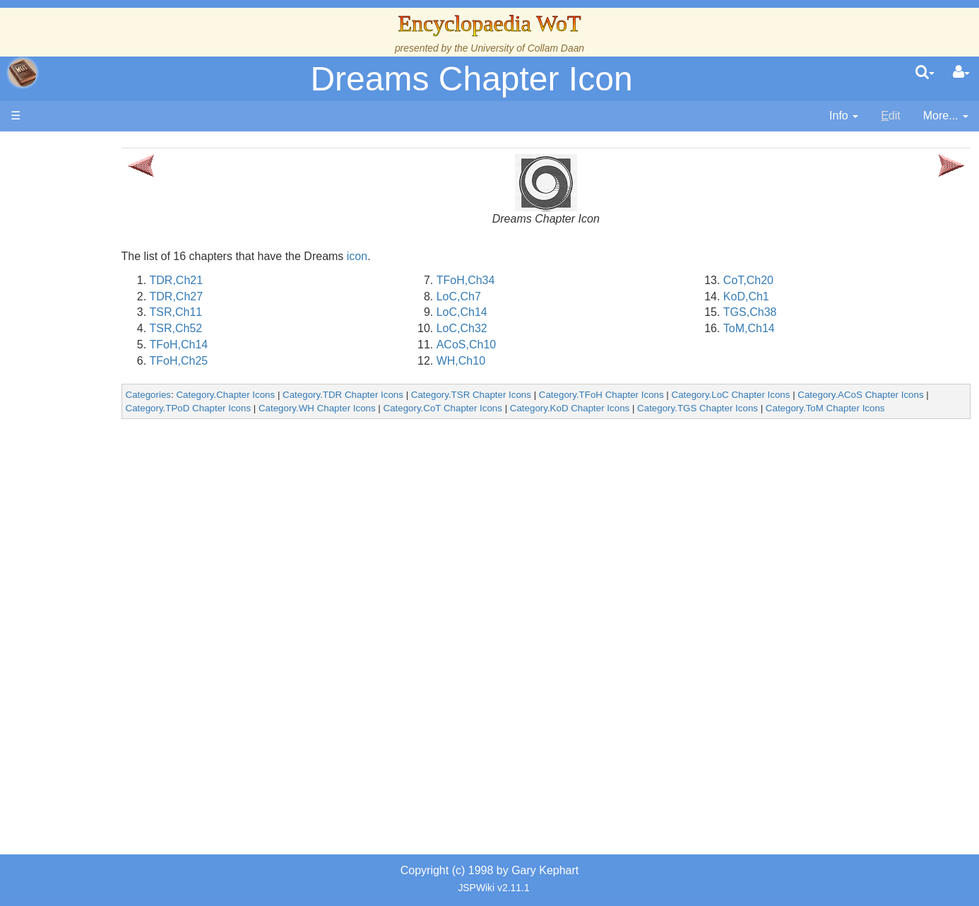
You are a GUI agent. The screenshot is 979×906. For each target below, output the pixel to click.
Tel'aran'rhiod (100, 575)
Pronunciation (101, 623)
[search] (925, 73)
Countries (119, 365)
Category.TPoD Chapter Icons (354, 408)
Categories (247, 394)
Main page (65, 147)
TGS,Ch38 (783, 312)
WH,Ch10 (526, 361)
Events (84, 316)
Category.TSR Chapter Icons (570, 394)
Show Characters (110, 429)
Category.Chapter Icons (324, 394)
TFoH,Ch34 (531, 280)
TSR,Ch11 (275, 312)
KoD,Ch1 (779, 296)
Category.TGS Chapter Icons (863, 408)
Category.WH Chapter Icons (482, 408)
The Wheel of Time (114, 252)
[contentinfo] (844, 116)
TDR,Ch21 (275, 280)
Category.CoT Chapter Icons (608, 408)
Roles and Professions (123, 478)
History (84, 284)
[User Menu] (961, 73)
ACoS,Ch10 (532, 345)
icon (456, 256)
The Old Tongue (107, 381)
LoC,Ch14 (527, 312)
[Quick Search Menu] (925, 73)
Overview (119, 349)
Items (81, 526)
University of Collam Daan (527, 48)
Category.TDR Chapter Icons (442, 394)
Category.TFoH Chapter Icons (700, 394)
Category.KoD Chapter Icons (735, 408)
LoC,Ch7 (524, 296)
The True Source (109, 268)
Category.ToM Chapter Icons (284, 421)
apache (22, 73)
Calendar (90, 301)
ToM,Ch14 (782, 328)
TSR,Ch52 (275, 328)
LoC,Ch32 (527, 328)
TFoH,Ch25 (278, 361)
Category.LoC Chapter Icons (830, 394)
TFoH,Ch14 (278, 345)
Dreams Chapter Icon (471, 79)
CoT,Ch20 (781, 280)
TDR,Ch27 (275, 296)
